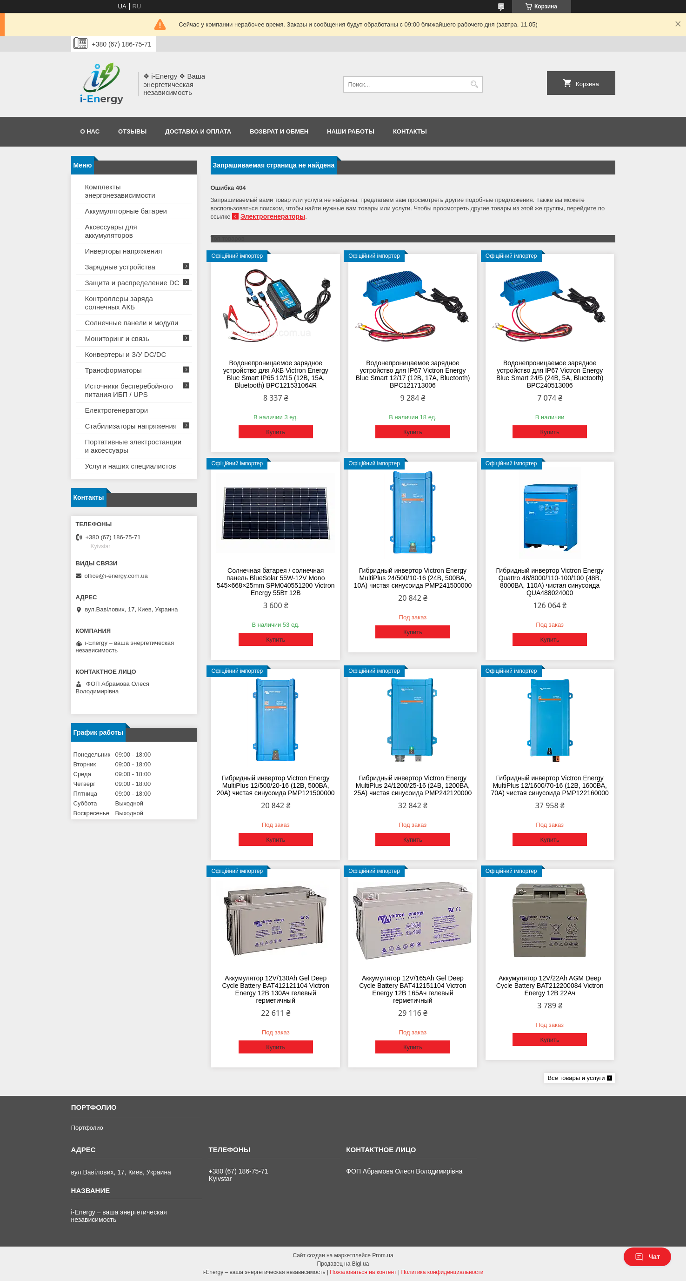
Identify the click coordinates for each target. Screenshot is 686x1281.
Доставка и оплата (198, 131)
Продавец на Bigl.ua (343, 1264)
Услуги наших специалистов (130, 466)
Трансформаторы (113, 370)
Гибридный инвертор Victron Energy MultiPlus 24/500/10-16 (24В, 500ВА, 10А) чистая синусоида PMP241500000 (413, 578)
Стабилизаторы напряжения (131, 426)
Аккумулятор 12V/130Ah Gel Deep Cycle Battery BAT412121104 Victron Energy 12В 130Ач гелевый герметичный (275, 989)
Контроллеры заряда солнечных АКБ (119, 303)
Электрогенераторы (272, 216)
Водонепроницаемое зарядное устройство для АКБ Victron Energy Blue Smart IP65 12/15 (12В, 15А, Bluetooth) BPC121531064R (275, 374)
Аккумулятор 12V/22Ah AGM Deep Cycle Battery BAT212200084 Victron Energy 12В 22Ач (550, 985)
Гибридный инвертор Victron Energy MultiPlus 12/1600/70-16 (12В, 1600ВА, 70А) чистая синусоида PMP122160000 (550, 785)
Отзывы (132, 131)
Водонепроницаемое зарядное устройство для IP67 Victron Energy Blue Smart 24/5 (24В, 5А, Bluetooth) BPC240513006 (549, 374)
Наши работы (350, 131)
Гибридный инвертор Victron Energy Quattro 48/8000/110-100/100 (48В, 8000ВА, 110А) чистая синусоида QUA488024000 (550, 582)
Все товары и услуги (576, 1077)
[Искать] (474, 84)
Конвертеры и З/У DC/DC (126, 354)
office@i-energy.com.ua (116, 575)
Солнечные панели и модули (132, 323)
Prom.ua (382, 1255)
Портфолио (87, 1127)
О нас (90, 131)
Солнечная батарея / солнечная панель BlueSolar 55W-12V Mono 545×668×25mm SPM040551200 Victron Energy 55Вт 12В (275, 582)
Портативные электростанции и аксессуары (133, 446)
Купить (275, 432)
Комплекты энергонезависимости (120, 191)
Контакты (410, 131)
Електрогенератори (116, 410)
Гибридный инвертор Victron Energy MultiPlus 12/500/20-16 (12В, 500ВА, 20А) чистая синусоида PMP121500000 (276, 785)
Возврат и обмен (279, 131)
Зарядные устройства (120, 267)
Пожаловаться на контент (363, 1272)
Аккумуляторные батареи (126, 211)
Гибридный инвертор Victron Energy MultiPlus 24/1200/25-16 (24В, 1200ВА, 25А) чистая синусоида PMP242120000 (413, 785)
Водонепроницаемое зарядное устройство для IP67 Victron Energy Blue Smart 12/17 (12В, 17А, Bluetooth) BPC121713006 (412, 374)
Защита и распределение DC (132, 283)
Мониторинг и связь (117, 338)
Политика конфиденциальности (442, 1272)
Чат (647, 1257)
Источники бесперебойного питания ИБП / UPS (129, 390)
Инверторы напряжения (123, 251)
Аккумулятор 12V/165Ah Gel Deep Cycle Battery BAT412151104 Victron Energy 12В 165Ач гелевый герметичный (412, 989)
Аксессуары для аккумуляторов (111, 231)
